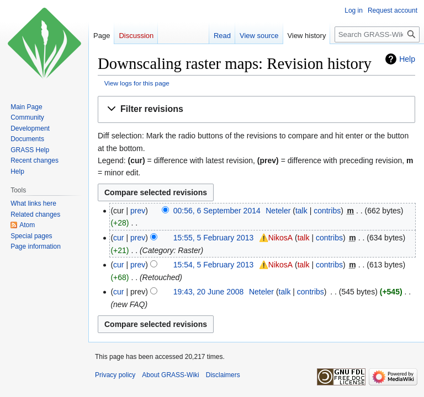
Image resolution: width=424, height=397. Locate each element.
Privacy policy (115, 375)
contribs (327, 210)
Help (407, 59)
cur (118, 237)
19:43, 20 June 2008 (208, 291)
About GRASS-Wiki (170, 375)
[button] (256, 109)
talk (301, 210)
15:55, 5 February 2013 (213, 237)
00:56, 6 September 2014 (217, 210)
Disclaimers (223, 375)
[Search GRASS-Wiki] (377, 34)
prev (137, 210)
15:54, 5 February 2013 (213, 264)
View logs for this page (136, 83)
